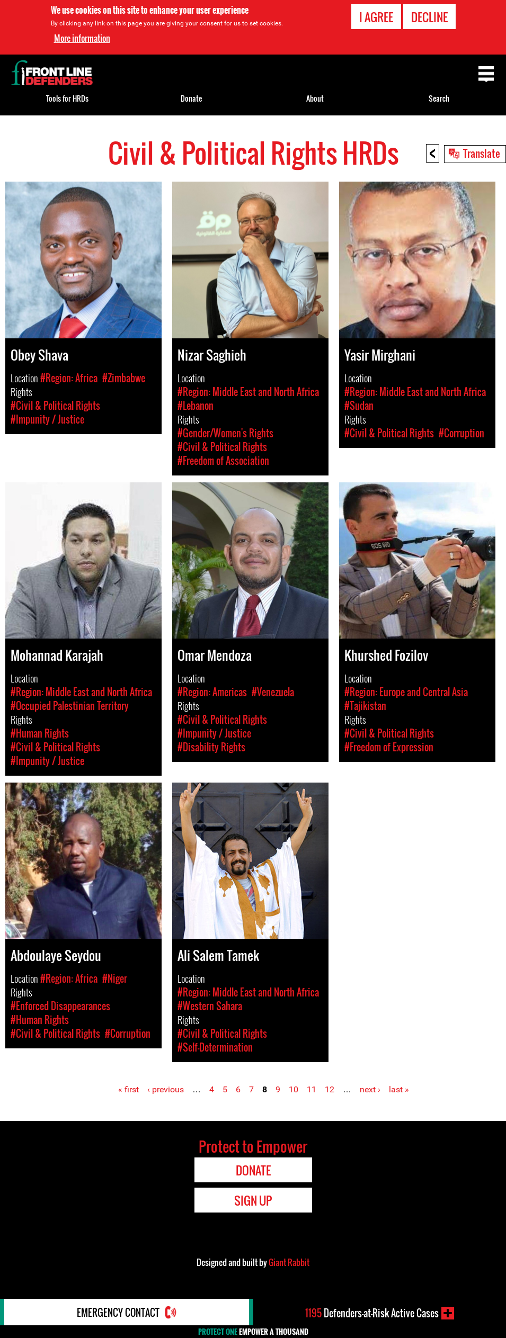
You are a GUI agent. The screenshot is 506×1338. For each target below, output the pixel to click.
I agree (376, 16)
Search (439, 98)
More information (82, 38)
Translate (481, 153)
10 (293, 1089)
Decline (429, 16)
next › (370, 1089)
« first (128, 1089)
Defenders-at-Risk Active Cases (372, 1313)
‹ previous (165, 1089)
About (315, 98)
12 (329, 1089)
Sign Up (253, 1200)
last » (399, 1089)
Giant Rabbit (289, 1262)
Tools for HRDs (67, 98)
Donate (191, 98)
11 (311, 1089)
